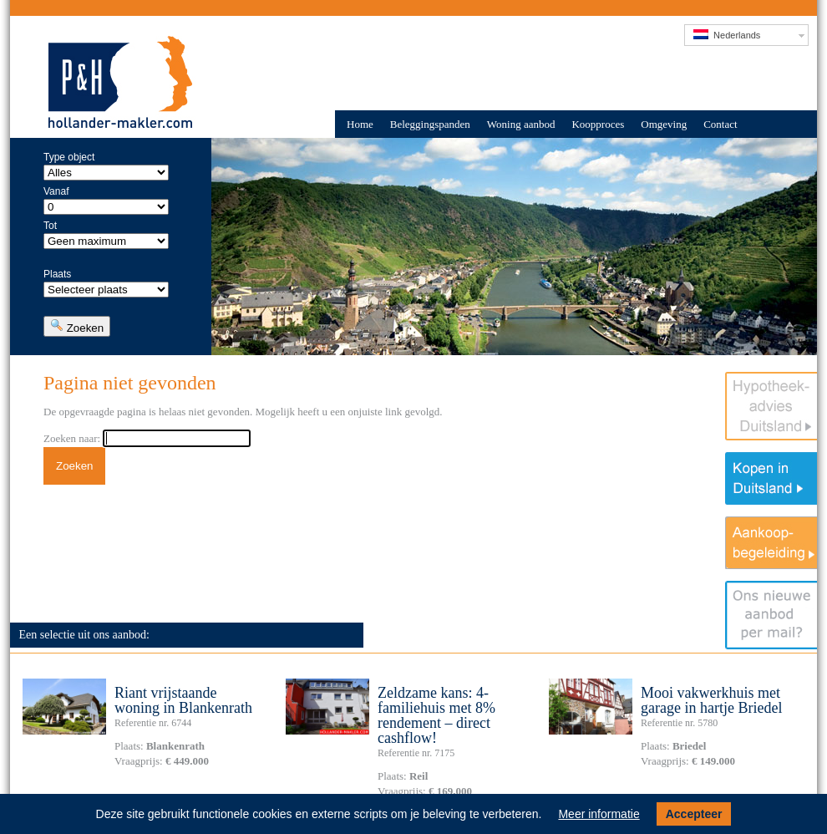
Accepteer (694, 814)
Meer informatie (598, 814)
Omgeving (664, 124)
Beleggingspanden (430, 124)
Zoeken (77, 326)
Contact (720, 124)
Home (360, 124)
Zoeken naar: (71, 438)
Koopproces (597, 124)
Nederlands (726, 34)
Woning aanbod (521, 124)
